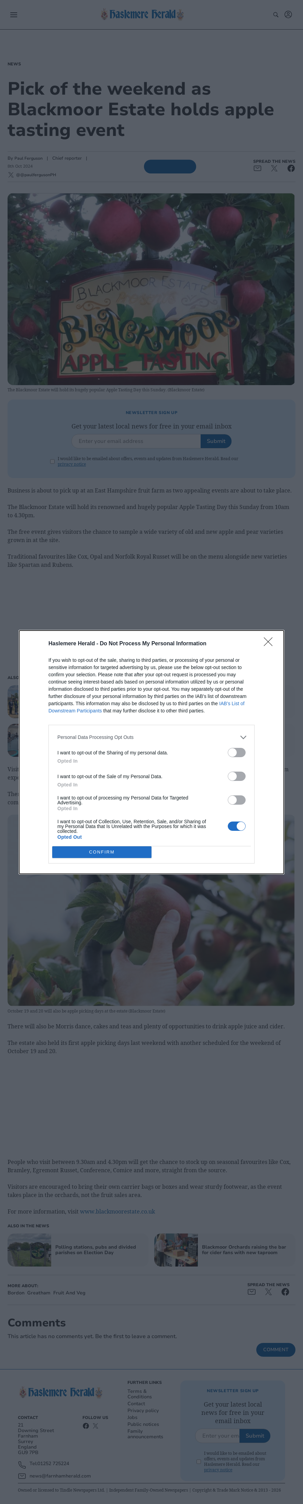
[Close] (270, 643)
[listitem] (151, 737)
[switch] (237, 752)
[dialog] (151, 752)
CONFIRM (102, 851)
